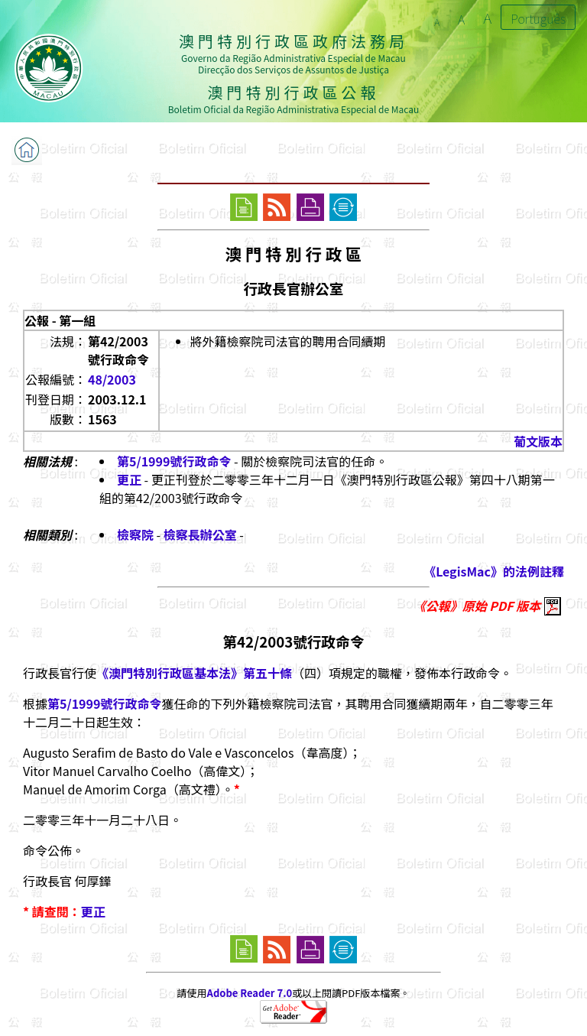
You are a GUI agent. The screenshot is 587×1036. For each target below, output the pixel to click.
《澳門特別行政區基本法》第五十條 (194, 673)
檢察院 (135, 534)
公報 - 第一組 (60, 320)
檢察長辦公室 (200, 534)
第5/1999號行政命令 (174, 461)
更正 (129, 479)
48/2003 (112, 379)
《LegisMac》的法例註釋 (493, 571)
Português (538, 18)
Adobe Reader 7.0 (249, 993)
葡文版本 (538, 441)
